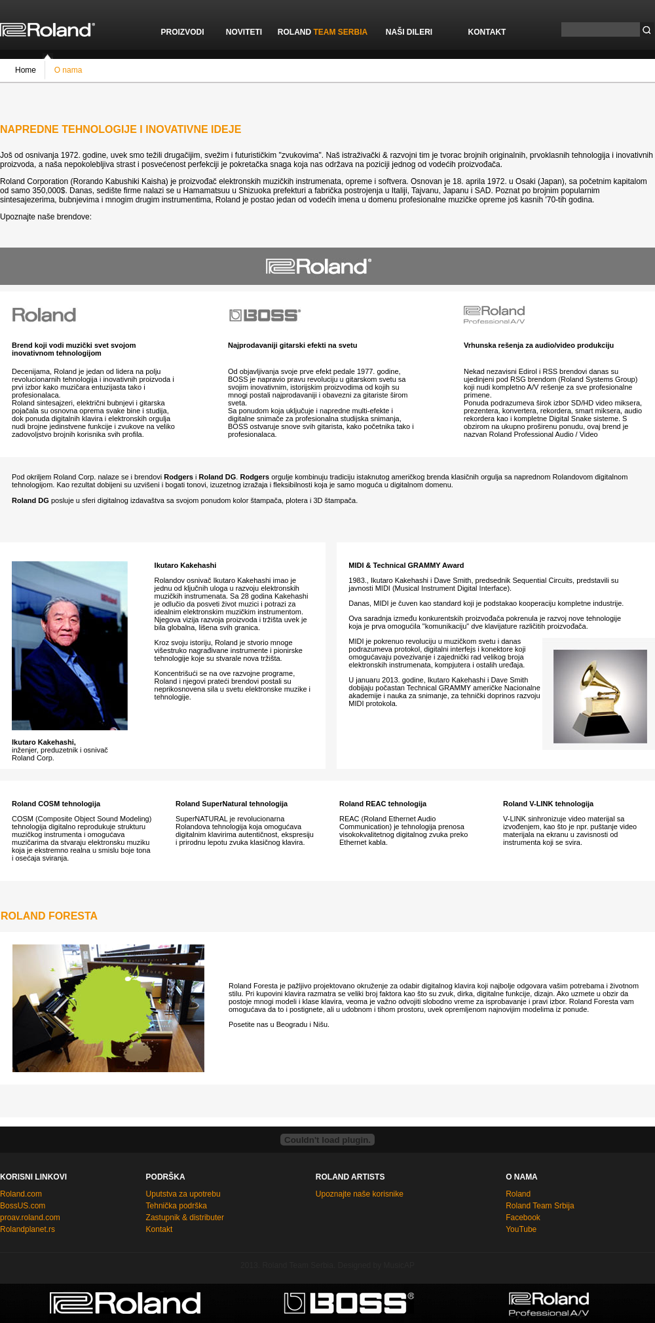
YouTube (521, 1229)
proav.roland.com (30, 1217)
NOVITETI (244, 32)
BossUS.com (22, 1205)
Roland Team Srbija (540, 1205)
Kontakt (159, 1229)
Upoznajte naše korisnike (359, 1194)
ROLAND (322, 32)
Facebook (523, 1217)
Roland (518, 1194)
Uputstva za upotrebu (183, 1194)
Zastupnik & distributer (185, 1217)
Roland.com (21, 1194)
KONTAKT (487, 32)
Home (25, 69)
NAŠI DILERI (409, 32)
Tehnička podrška (176, 1205)
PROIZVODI (182, 32)
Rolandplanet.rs (27, 1229)
